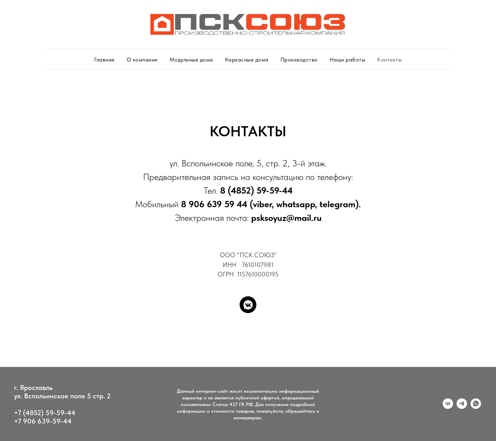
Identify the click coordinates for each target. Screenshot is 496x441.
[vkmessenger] (248, 304)
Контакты (389, 59)
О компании (142, 59)
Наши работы (348, 59)
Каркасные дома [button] (247, 59)
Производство (299, 59)
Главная (104, 59)
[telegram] (462, 407)
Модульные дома (191, 59)
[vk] (448, 407)
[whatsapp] (476, 407)
